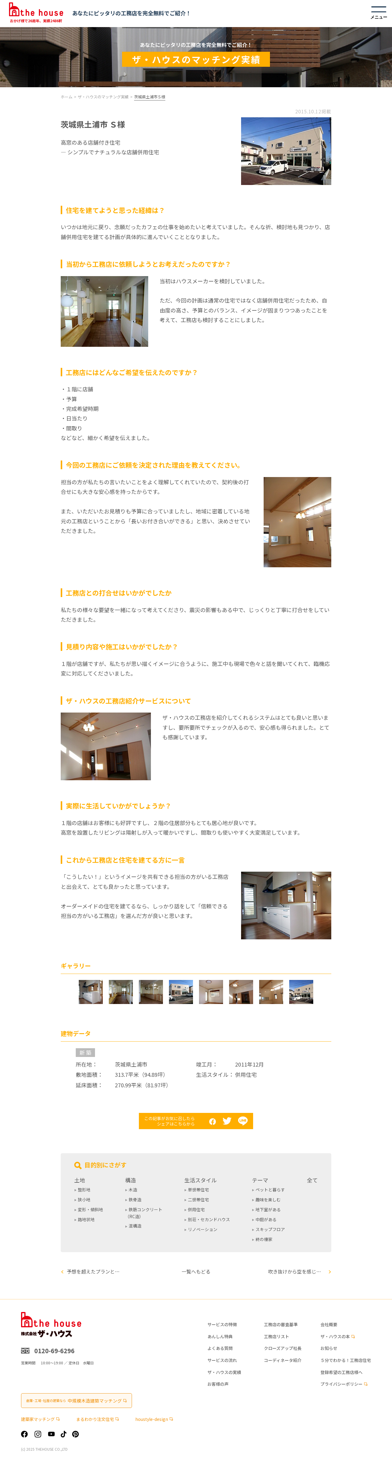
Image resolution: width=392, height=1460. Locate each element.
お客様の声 (217, 1384)
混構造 (135, 1226)
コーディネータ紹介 (283, 1360)
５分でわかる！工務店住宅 (345, 1360)
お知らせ (328, 1348)
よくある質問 (220, 1348)
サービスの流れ (222, 1360)
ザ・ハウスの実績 (224, 1372)
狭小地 (84, 1200)
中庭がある (266, 1219)
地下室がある (268, 1209)
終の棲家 (264, 1239)
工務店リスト (276, 1336)
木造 (133, 1190)
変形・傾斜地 (90, 1209)
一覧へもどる (196, 1271)
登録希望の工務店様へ (341, 1372)
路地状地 (86, 1219)
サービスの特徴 (222, 1324)
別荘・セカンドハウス (209, 1219)
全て (312, 1180)
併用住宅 (196, 1209)
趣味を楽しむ (268, 1200)
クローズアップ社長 (283, 1348)
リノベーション (202, 1229)
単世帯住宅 (198, 1190)
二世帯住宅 (198, 1200)
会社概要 (328, 1324)
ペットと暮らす (270, 1190)
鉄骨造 (135, 1200)
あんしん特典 (220, 1336)
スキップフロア (270, 1229)
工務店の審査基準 (281, 1324)
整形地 (84, 1190)
